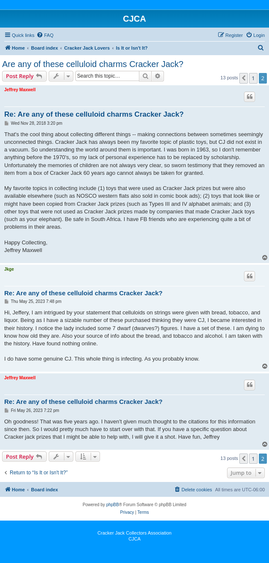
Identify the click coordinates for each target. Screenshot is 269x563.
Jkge (9, 269)
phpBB (112, 504)
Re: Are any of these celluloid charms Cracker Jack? (94, 114)
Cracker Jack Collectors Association (134, 532)
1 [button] (253, 78)
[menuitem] (44, 35)
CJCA (134, 538)
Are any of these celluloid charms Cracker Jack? (92, 64)
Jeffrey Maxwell (20, 89)
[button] (243, 78)
